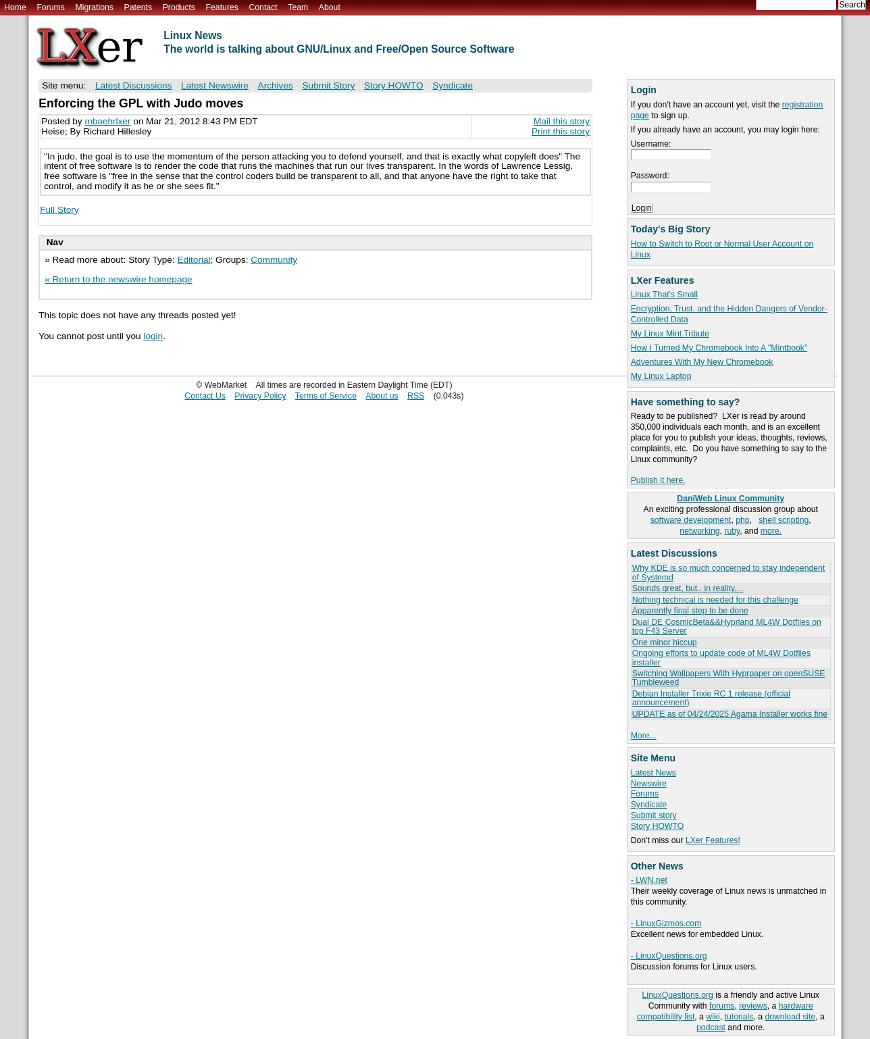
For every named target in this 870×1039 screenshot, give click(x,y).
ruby (732, 531)
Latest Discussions (133, 85)
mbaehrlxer (107, 121)
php (742, 520)
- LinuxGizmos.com (666, 923)
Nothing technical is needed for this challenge (715, 600)
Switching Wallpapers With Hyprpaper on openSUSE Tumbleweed (728, 678)
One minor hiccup (664, 642)
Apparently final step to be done (690, 610)
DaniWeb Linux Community (730, 498)
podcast (710, 1027)
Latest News (653, 773)
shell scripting (784, 520)
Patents (138, 7)
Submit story (654, 815)
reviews (753, 1006)
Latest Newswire (215, 85)
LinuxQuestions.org (677, 995)
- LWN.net (649, 880)
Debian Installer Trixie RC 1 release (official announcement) (711, 698)
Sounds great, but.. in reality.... (688, 588)
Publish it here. (658, 480)
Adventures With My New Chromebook (702, 362)
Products (179, 7)
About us (381, 396)
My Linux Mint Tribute (670, 333)
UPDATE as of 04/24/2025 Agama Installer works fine (729, 714)
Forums (50, 7)
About (329, 7)
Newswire (649, 783)
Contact (263, 7)
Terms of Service (326, 396)
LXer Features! (713, 840)
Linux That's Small (664, 294)
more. (771, 531)
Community (274, 260)
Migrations (94, 7)
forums (721, 1006)
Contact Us (205, 396)
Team (298, 7)
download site (790, 1016)
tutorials (739, 1016)
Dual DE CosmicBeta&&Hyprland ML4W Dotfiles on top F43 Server (726, 626)
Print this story (561, 131)
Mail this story (562, 121)
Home (15, 7)
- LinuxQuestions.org (669, 956)
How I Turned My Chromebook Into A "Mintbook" (719, 348)
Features (222, 7)
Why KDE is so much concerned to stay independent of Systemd (728, 572)
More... (644, 735)
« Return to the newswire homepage (118, 279)
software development (691, 520)
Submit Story (329, 85)
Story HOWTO (657, 826)
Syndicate (649, 804)
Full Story (59, 210)
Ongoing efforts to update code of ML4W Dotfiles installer (721, 658)
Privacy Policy (260, 396)
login (153, 336)
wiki (712, 1016)
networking (699, 531)
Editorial (193, 260)
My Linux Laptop (661, 376)
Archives (275, 85)
